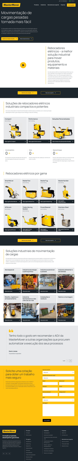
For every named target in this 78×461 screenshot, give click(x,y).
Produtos (36, 5)
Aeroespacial (46, 432)
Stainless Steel (29, 457)
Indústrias (43, 5)
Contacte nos (65, 435)
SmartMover (28, 441)
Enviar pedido (71, 5)
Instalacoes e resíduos (48, 448)
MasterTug (28, 443)
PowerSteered (29, 452)
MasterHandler (29, 448)
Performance (28, 435)
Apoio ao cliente (65, 441)
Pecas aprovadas (65, 443)
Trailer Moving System (30, 454)
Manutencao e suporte (53, 5)
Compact (28, 432)
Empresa (63, 5)
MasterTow (28, 446)
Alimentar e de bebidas (49, 450)
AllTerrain (28, 450)
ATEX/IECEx (28, 459)
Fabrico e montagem (48, 453)
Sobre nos (64, 432)
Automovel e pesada (48, 435)
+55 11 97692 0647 (63, 1)
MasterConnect (65, 446)
